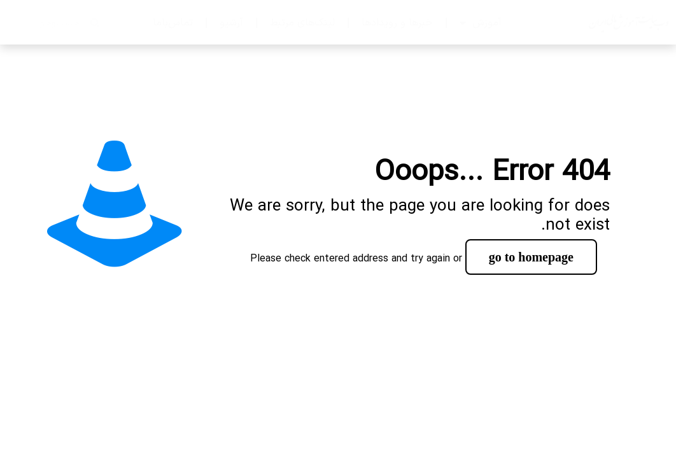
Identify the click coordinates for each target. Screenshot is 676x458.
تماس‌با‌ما (173, 23)
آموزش (481, 22)
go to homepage (531, 257)
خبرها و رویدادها (397, 23)
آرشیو (231, 23)
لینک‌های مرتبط (302, 23)
